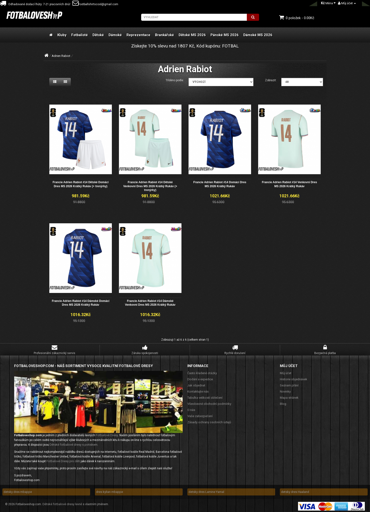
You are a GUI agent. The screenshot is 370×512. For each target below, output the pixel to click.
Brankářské (164, 35)
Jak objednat (196, 384)
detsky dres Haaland (295, 490)
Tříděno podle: (175, 80)
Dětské (98, 35)
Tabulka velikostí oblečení (205, 396)
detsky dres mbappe (18, 490)
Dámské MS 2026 (257, 35)
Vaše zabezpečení (200, 414)
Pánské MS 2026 (224, 35)
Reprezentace (138, 35)
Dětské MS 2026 (192, 35)
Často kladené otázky (202, 371)
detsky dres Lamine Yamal (206, 490)
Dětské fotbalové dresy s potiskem (73, 443)
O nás (191, 408)
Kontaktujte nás (198, 390)
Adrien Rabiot (61, 56)
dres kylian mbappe (109, 490)
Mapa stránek (289, 396)
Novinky (285, 390)
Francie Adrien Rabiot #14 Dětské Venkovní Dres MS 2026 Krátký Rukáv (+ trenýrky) (150, 185)
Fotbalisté (79, 35)
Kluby (62, 35)
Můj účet (285, 371)
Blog (283, 402)
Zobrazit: (271, 80)
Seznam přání (289, 384)
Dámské (115, 35)
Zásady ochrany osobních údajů (209, 421)
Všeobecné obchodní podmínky (209, 402)
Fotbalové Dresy (107, 434)
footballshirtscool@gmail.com (95, 4)
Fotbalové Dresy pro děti (63, 460)
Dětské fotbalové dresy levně (62, 503)
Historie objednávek (293, 378)
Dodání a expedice (200, 378)
